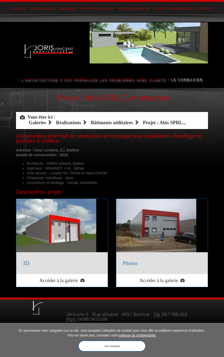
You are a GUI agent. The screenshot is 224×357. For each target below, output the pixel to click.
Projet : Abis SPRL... (164, 122)
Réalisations (68, 122)
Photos (130, 263)
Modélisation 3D (132, 9)
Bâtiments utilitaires (112, 122)
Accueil (23, 9)
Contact (200, 9)
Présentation (46, 9)
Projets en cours (98, 9)
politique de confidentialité (137, 335)
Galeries (70, 9)
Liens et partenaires (170, 9)
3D (26, 263)
